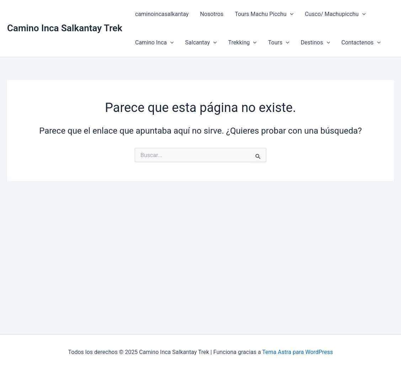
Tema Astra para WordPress (297, 352)
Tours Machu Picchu (264, 14)
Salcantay (201, 42)
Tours (278, 42)
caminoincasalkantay (162, 14)
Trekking (242, 42)
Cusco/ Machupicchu (335, 14)
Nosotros (212, 14)
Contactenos (360, 42)
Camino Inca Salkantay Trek (64, 28)
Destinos (315, 42)
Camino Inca (154, 42)
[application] (290, 14)
